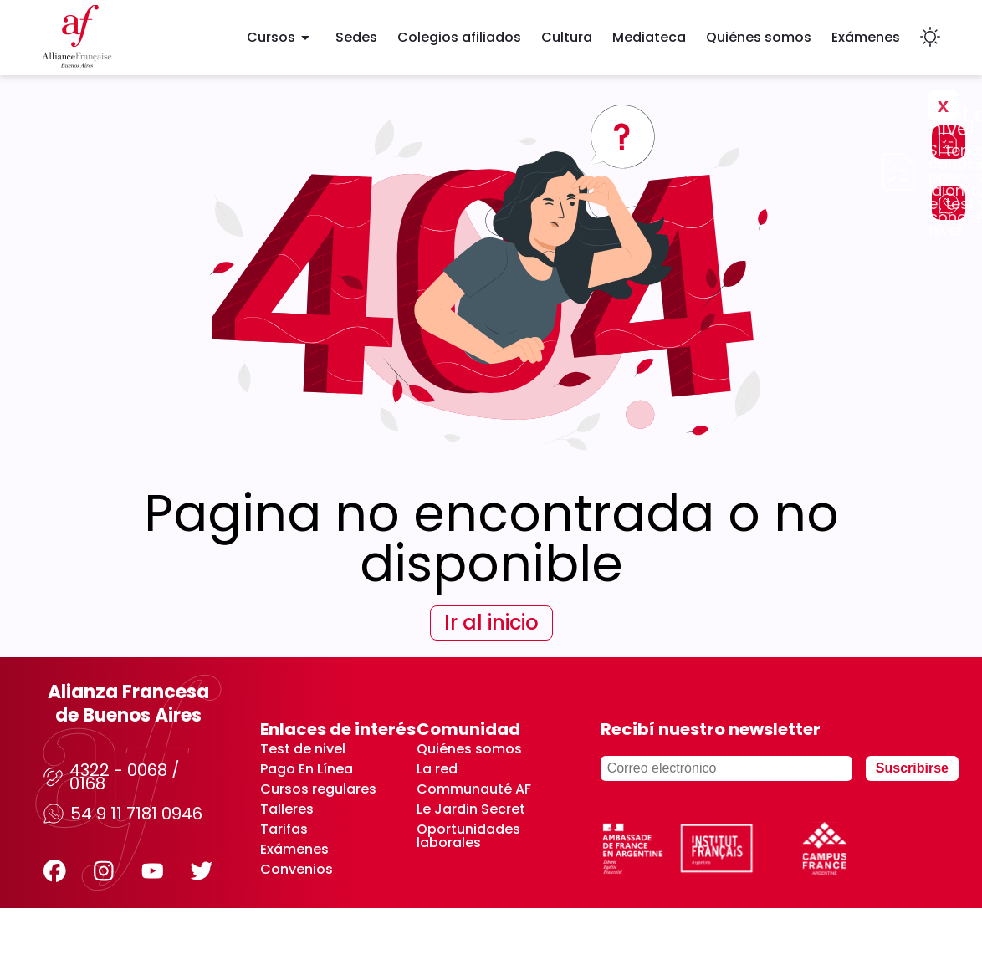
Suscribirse (912, 768)
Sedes (356, 37)
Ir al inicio (491, 622)
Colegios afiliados (459, 37)
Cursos (281, 38)
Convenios (296, 869)
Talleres (287, 809)
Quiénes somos (758, 37)
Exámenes (865, 37)
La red (437, 769)
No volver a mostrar (849, 152)
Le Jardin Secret (471, 809)
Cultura (566, 37)
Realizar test (718, 130)
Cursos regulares (318, 789)
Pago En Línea (306, 769)
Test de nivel (302, 749)
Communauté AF (474, 789)
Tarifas (284, 829)
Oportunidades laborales (468, 836)
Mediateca (649, 37)
